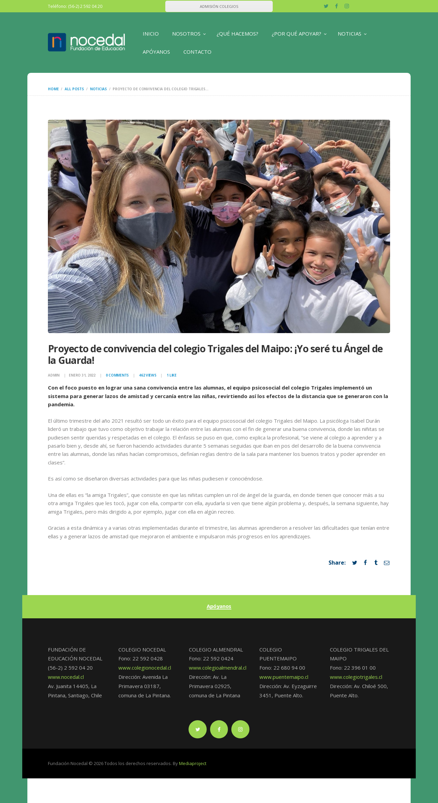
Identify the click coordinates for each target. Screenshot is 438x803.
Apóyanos (219, 606)
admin (54, 375)
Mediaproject (192, 763)
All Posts (74, 89)
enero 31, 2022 (82, 375)
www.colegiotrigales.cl (356, 676)
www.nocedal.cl (66, 676)
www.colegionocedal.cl (144, 667)
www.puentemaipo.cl (283, 676)
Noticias (98, 89)
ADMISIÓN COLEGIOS (219, 6)
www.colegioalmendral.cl (217, 667)
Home (53, 89)
